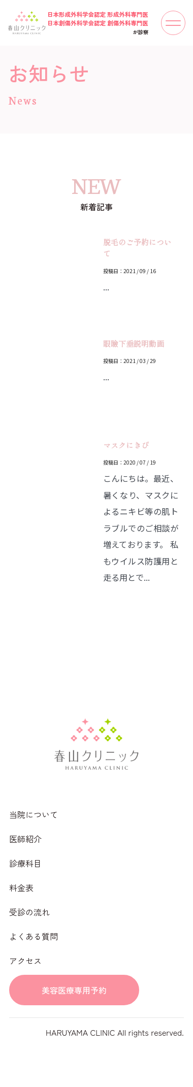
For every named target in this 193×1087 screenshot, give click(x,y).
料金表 (21, 887)
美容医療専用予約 (74, 990)
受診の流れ (29, 912)
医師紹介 (25, 839)
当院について (33, 814)
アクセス (25, 960)
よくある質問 (33, 936)
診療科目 (25, 863)
